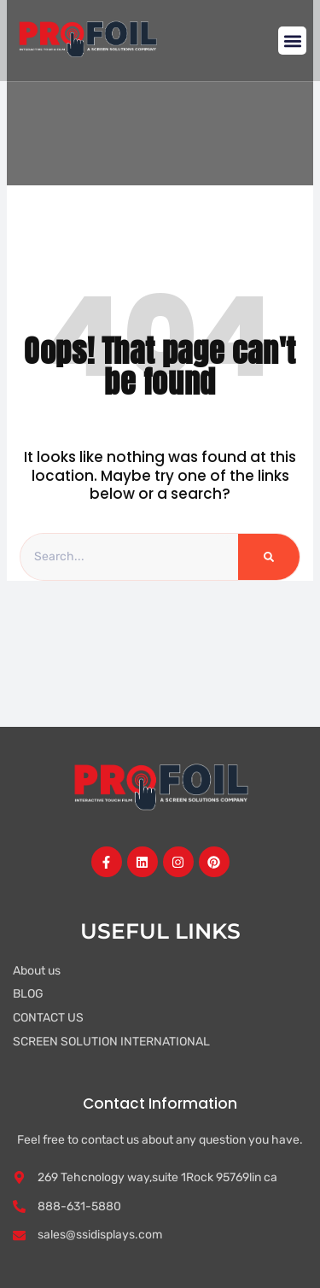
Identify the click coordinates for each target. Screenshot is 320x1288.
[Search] (269, 557)
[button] (292, 40)
